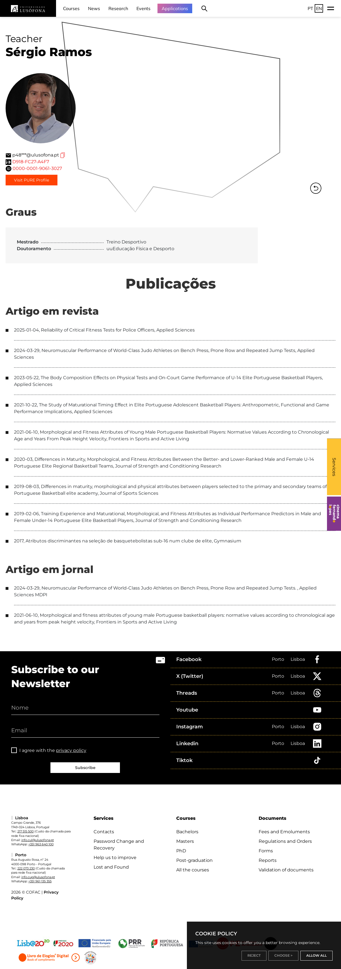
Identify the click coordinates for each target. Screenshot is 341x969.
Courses (71, 8)
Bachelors (187, 831)
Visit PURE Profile (31, 180)
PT (310, 8)
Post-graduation (194, 860)
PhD (181, 850)
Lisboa (298, 659)
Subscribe (85, 767)
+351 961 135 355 (40, 881)
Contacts (104, 831)
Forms (266, 850)
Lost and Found (111, 867)
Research (118, 8)
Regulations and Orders (285, 841)
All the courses (192, 870)
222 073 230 (26, 868)
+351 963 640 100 (41, 844)
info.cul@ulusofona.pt (37, 840)
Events (143, 8)
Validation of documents (286, 870)
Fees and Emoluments (284, 831)
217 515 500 (25, 831)
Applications (175, 8)
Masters (185, 841)
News (94, 8)
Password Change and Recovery (119, 845)
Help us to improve (115, 857)
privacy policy (71, 750)
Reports (268, 860)
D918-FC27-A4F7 (30, 161)
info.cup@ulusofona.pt (38, 877)
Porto (278, 659)
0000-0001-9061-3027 (37, 168)
